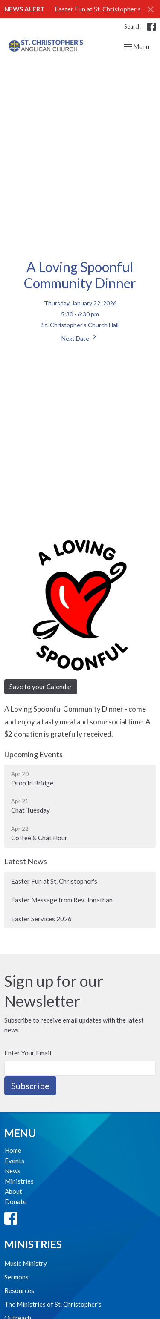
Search (132, 26)
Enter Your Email (27, 1053)
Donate (15, 1201)
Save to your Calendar (40, 686)
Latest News (25, 861)
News (12, 1171)
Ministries (19, 1181)
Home (13, 1150)
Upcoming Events (33, 754)
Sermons (16, 1277)
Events (14, 1160)
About (13, 1191)
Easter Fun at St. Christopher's (98, 9)
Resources (19, 1290)
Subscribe (30, 1085)
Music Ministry (25, 1263)
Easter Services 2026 (41, 918)
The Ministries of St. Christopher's (53, 1304)
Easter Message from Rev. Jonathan (62, 900)
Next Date (80, 337)
